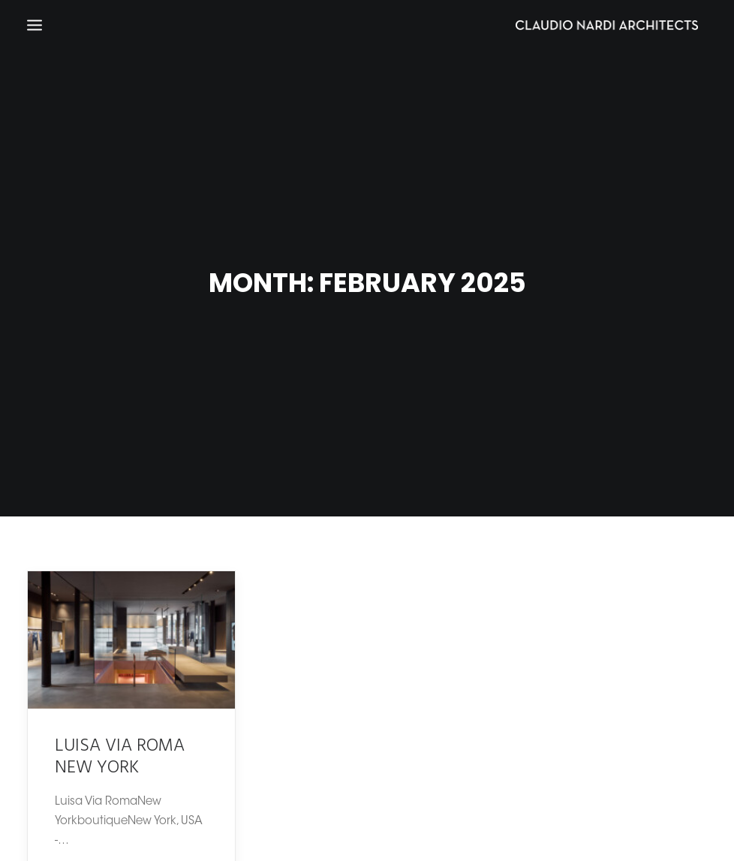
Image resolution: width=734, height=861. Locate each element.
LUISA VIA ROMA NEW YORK (120, 749)
